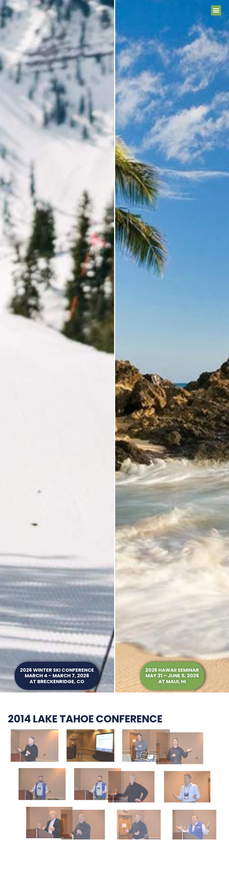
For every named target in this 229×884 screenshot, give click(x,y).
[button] (216, 10)
